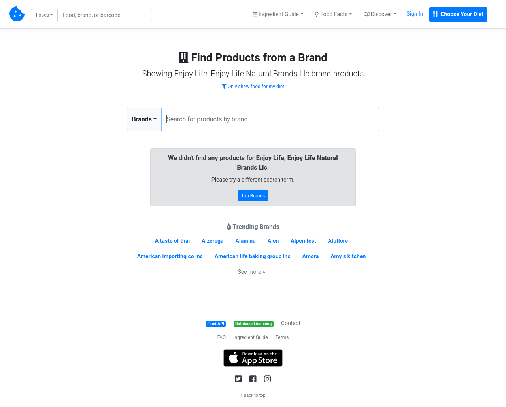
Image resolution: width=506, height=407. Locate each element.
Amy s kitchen (348, 256)
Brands (142, 119)
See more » (251, 272)
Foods (42, 15)
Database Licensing (253, 323)
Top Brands (253, 196)
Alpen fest (303, 241)
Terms (282, 337)
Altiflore (338, 241)
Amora (310, 256)
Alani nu (246, 241)
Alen (273, 241)
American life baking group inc (253, 256)
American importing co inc (170, 256)
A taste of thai (172, 241)
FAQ (221, 337)
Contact (290, 323)
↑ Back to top (253, 395)
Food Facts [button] (331, 14)
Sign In (414, 14)
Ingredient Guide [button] (276, 14)
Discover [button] (378, 14)
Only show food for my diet (253, 86)
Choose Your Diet (458, 14)
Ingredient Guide (250, 337)
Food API (215, 323)
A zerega (213, 241)
